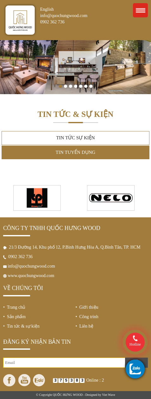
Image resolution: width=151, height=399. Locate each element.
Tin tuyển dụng (75, 152)
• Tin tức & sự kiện (21, 326)
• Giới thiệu (87, 307)
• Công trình (87, 316)
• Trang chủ (14, 307)
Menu (140, 10)
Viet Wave (108, 394)
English (47, 9)
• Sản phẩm (14, 316)
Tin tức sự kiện (75, 137)
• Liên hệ (84, 326)
